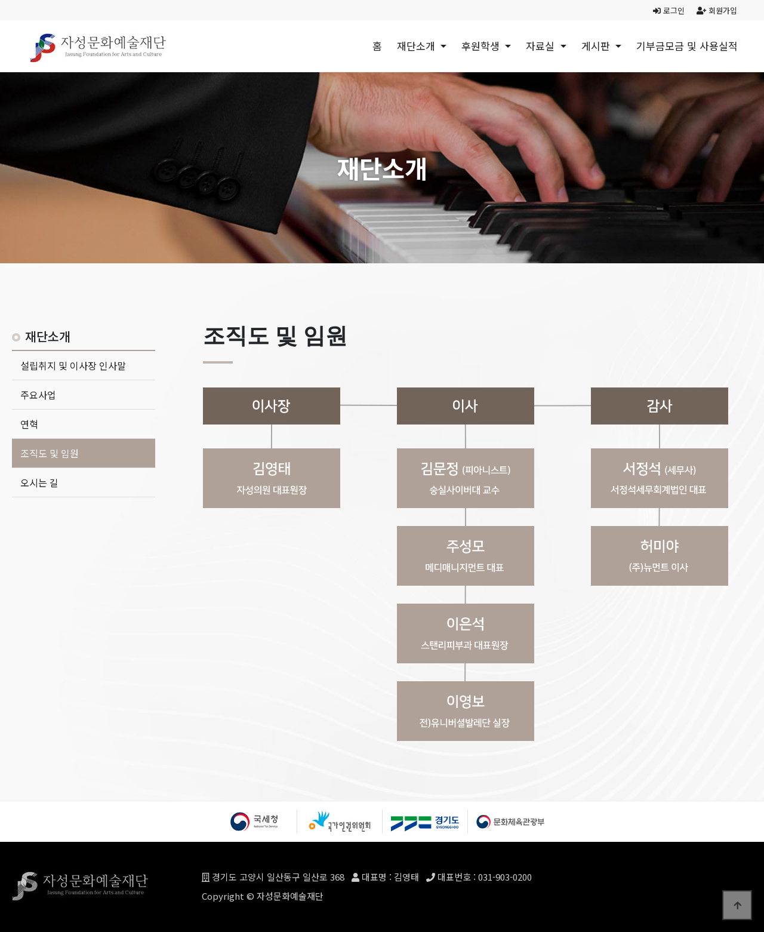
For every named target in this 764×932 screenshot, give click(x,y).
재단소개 (417, 45)
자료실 (541, 45)
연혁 (29, 424)
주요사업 (38, 394)
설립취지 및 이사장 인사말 (73, 365)
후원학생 (482, 45)
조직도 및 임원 (49, 453)
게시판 (597, 45)
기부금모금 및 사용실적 (687, 45)
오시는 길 (39, 482)
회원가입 (717, 10)
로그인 (669, 10)
